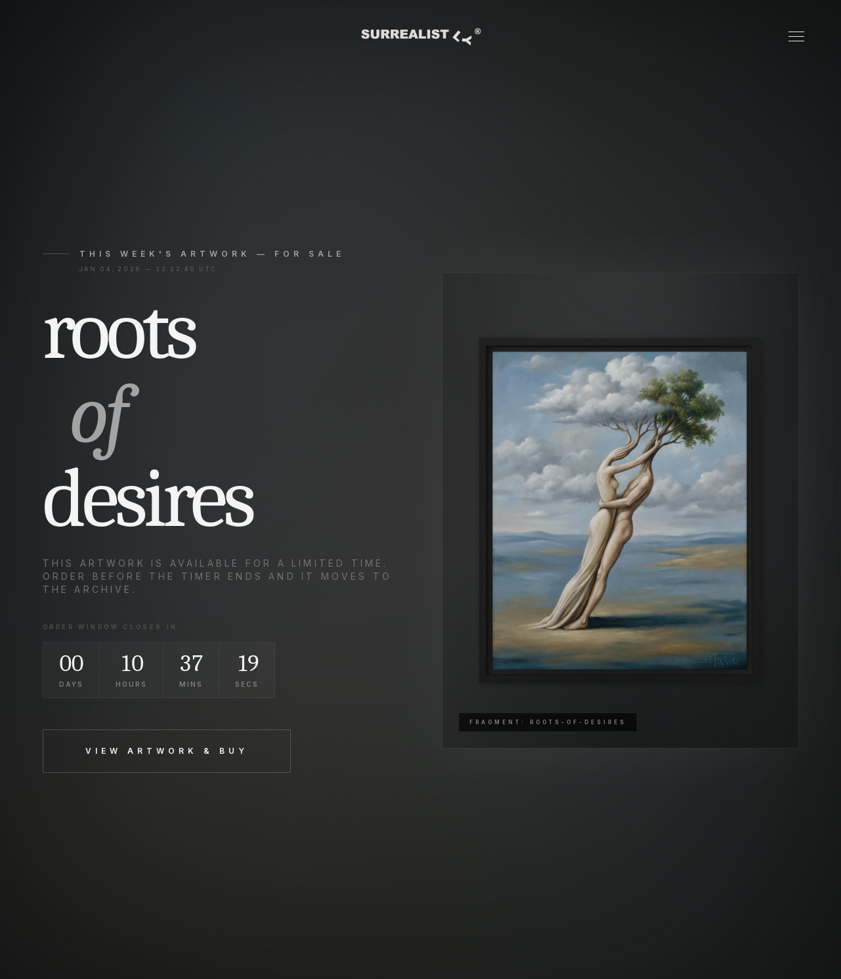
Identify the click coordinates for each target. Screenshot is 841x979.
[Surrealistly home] (420, 37)
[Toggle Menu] (796, 36)
